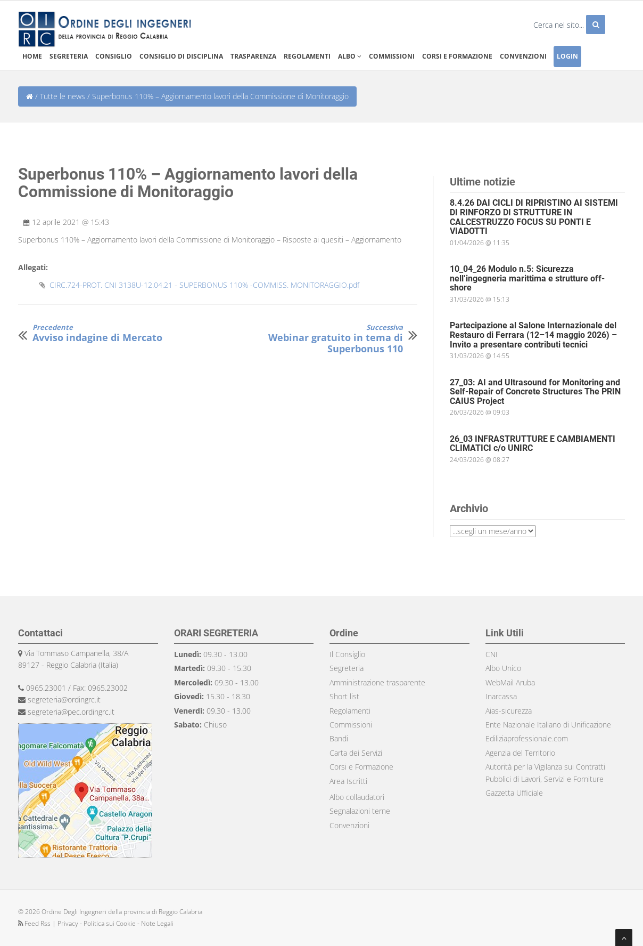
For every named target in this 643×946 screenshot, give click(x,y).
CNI (491, 654)
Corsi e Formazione (361, 767)
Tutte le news (62, 96)
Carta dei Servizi (355, 753)
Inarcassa (501, 696)
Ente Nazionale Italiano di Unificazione (548, 724)
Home (32, 56)
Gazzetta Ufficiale (514, 793)
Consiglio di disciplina (181, 56)
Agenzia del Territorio (520, 753)
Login (567, 56)
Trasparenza (253, 56)
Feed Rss (35, 923)
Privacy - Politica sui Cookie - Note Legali (115, 923)
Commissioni (392, 56)
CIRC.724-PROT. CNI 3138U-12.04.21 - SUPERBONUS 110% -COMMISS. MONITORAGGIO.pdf (204, 285)
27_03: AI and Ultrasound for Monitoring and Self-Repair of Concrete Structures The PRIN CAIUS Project (535, 391)
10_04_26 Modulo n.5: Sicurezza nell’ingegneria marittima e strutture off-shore (527, 278)
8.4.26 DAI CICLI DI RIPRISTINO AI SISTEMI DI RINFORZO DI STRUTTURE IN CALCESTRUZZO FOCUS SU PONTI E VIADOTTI (534, 217)
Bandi (338, 738)
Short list (344, 696)
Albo (349, 56)
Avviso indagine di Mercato (97, 333)
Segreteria (69, 56)
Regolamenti (307, 56)
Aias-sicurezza (508, 711)
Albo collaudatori (356, 797)
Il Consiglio (347, 654)
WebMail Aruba (510, 682)
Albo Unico (503, 668)
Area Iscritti (348, 781)
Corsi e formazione (457, 56)
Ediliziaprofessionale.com (526, 738)
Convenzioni (523, 56)
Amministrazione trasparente (377, 682)
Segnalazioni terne (359, 811)
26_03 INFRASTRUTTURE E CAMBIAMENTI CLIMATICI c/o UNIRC (532, 444)
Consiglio (113, 56)
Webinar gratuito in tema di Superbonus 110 (326, 339)
